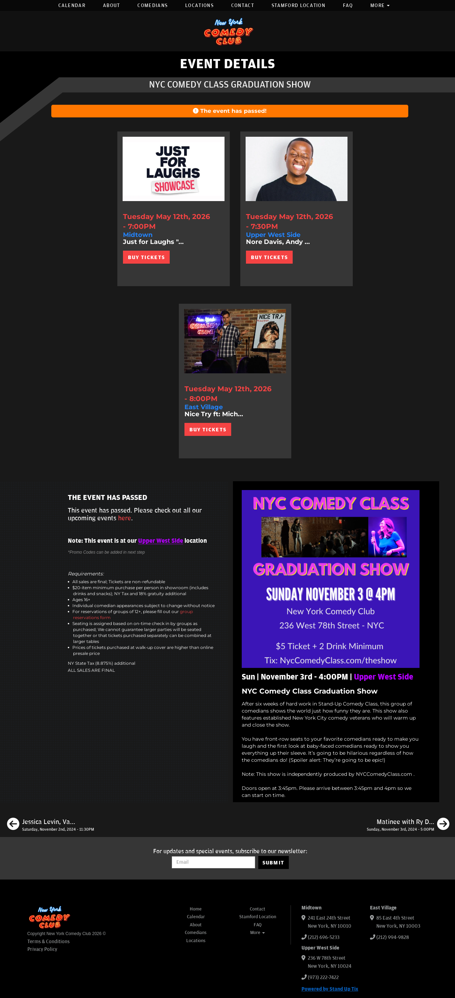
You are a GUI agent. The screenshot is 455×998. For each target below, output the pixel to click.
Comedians (152, 5)
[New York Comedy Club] (227, 31)
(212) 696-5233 (323, 937)
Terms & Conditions (48, 942)
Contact (242, 5)
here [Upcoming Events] (124, 518)
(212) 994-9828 (392, 937)
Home (196, 909)
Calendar (71, 5)
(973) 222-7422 (323, 977)
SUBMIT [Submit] (273, 862)
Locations (199, 5)
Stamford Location (298, 5)
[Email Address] (213, 862)
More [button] (380, 5)
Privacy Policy (42, 949)
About (111, 5)
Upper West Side (160, 541)
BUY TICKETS (146, 257)
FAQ (348, 5)
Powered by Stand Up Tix (329, 989)
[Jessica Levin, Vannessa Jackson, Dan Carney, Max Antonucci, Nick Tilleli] (50, 825)
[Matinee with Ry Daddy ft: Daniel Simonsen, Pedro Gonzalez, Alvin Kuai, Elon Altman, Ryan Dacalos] (408, 825)
